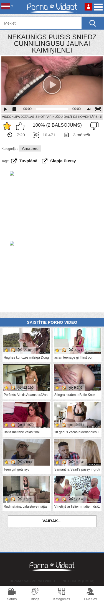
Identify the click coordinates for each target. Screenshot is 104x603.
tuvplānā (28, 160)
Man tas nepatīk (92, 126)
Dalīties (70, 116)
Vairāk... (52, 520)
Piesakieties (88, 7)
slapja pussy (63, 160)
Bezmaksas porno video (32, 581)
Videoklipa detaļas (18, 116)
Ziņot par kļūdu (49, 116)
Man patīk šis (21, 126)
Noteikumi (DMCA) (79, 581)
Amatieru (30, 148)
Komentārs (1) (90, 116)
